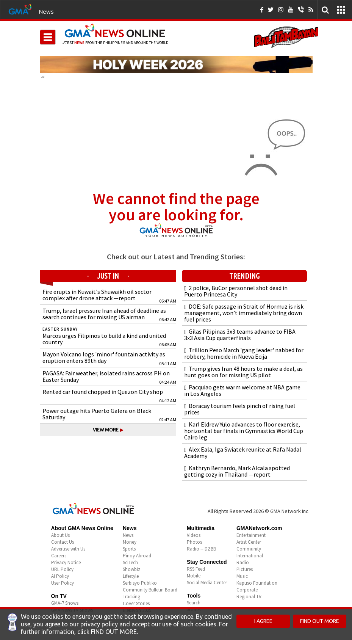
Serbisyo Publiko (140, 583)
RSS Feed (196, 569)
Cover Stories (136, 603)
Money (129, 542)
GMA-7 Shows (64, 603)
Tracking (131, 596)
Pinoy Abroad (137, 555)
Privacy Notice (66, 562)
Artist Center (248, 542)
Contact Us (62, 542)
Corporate (247, 590)
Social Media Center (207, 582)
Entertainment (251, 535)
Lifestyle (131, 576)
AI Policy (60, 576)
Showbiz (131, 569)
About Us (60, 535)
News (46, 11)
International (249, 555)
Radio (242, 562)
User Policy (62, 583)
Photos (194, 542)
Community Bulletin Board (150, 590)
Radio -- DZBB (201, 549)
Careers (58, 555)
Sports (129, 549)
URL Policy (62, 569)
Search (193, 602)
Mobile (193, 576)
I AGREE (263, 621)
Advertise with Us (68, 549)
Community (248, 549)
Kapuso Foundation (256, 583)
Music (242, 576)
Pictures (244, 569)
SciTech (130, 562)
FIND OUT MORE (319, 621)
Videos (193, 535)
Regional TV (248, 596)
